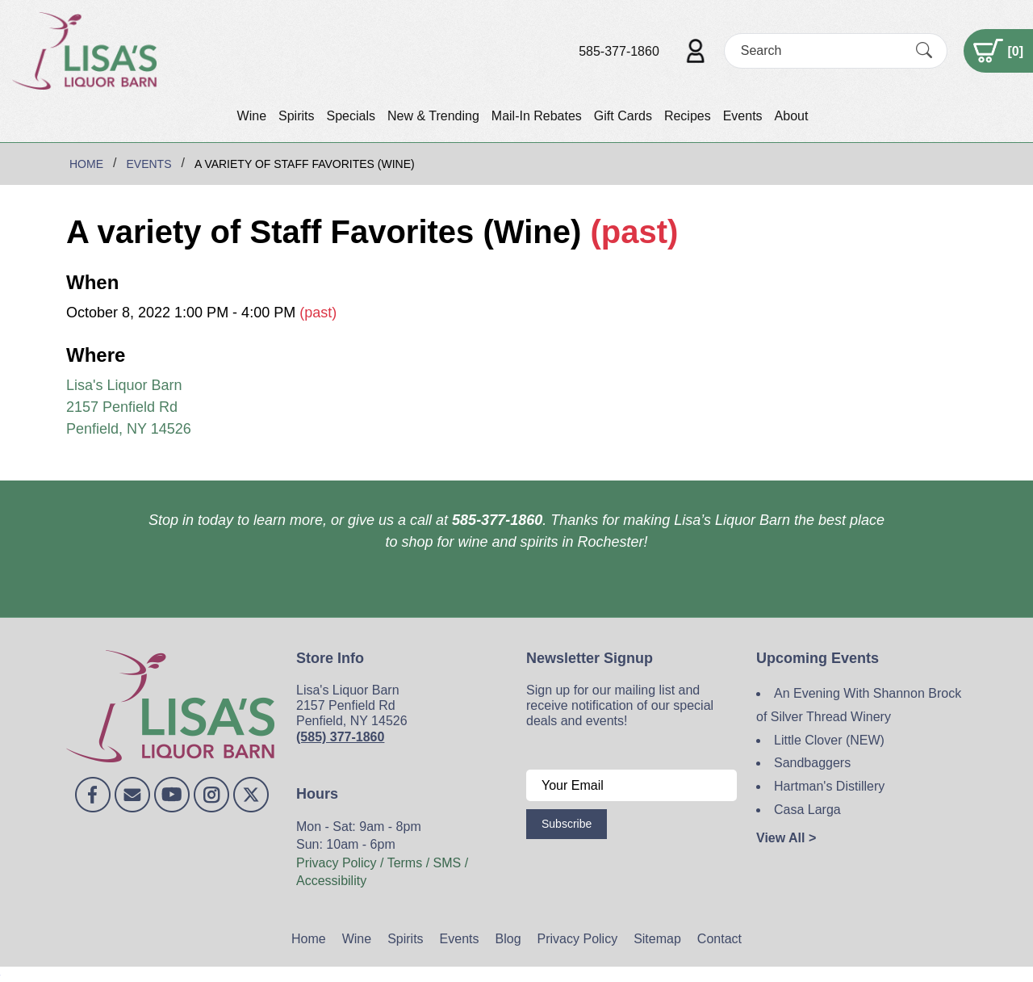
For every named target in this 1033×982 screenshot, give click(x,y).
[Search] (821, 50)
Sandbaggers (812, 763)
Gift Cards (623, 116)
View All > (786, 838)
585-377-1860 (619, 51)
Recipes (687, 116)
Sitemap (657, 939)
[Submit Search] (924, 50)
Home (308, 939)
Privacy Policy (577, 939)
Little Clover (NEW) (829, 740)
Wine (251, 116)
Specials (350, 116)
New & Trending (433, 116)
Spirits (296, 116)
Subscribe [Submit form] (567, 823)
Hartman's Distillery (829, 786)
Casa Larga (807, 809)
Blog (508, 939)
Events (743, 116)
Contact (719, 939)
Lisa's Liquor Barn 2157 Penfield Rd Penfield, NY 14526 (128, 407)
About (792, 116)
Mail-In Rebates (536, 116)
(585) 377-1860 (340, 737)
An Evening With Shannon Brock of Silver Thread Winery (858, 705)
